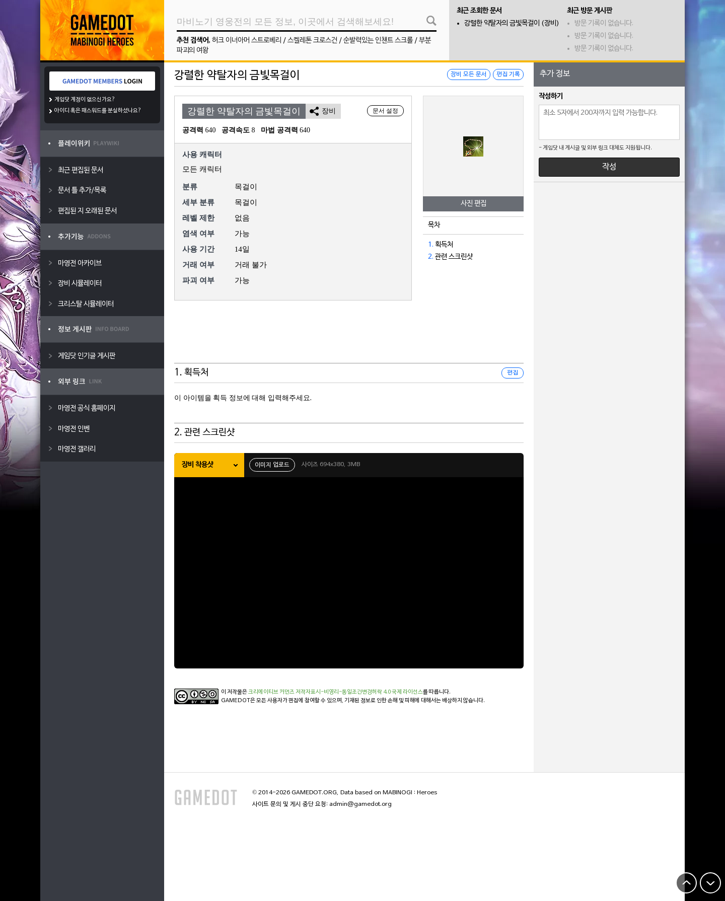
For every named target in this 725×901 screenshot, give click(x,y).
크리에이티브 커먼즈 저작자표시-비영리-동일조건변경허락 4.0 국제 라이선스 (335, 692)
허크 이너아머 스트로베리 (246, 40)
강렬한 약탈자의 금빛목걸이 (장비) (511, 23)
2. (430, 257)
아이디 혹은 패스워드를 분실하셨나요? (97, 111)
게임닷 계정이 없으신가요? (84, 100)
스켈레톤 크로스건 (312, 40)
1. (430, 245)
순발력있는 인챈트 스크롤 (378, 40)
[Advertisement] (349, 338)
